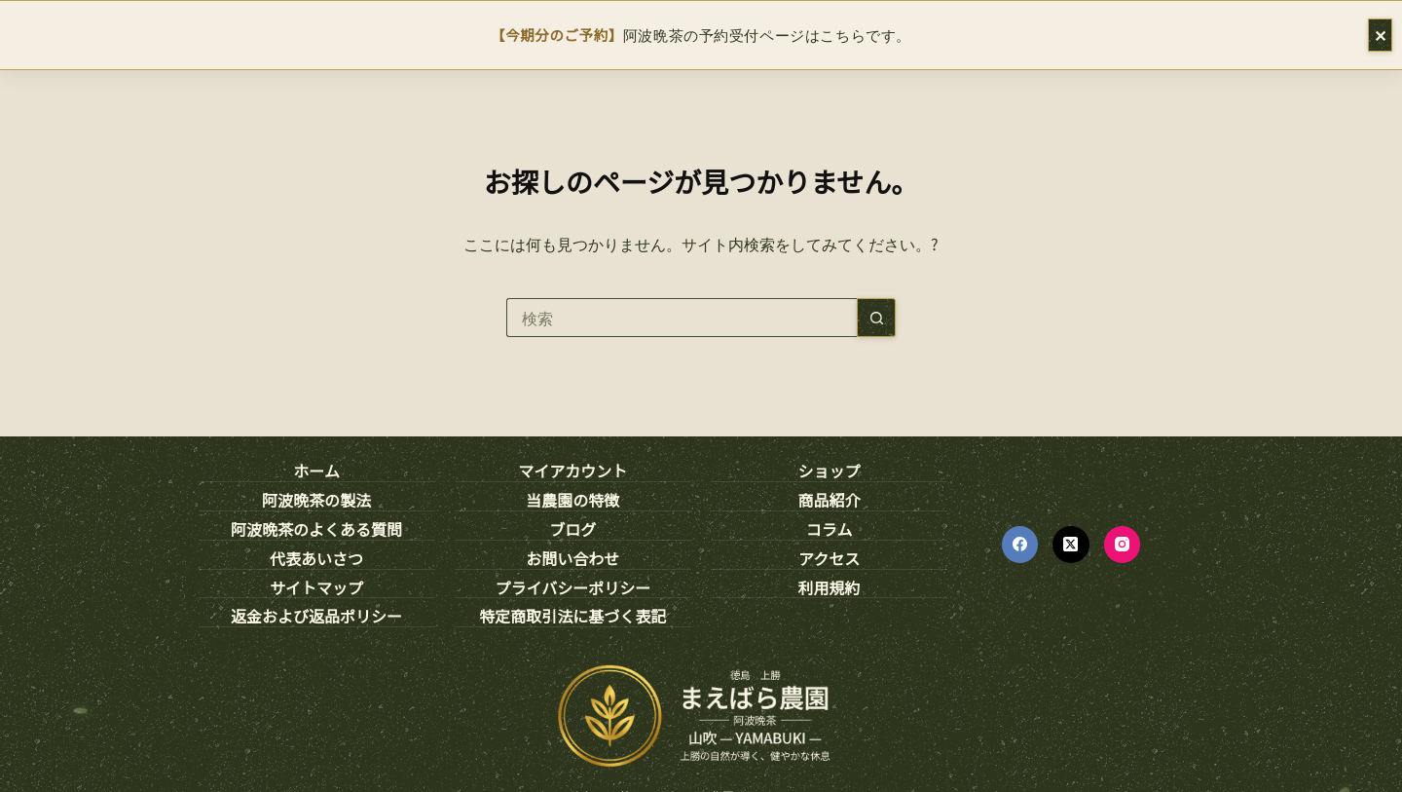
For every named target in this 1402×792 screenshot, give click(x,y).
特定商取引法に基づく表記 (572, 616)
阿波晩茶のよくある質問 (316, 530)
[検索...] (681, 317)
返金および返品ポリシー (316, 616)
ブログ (572, 530)
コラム (829, 530)
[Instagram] (1122, 544)
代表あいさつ (316, 559)
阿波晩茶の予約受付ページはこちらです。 (701, 34)
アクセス (829, 559)
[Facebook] (1020, 544)
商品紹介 (829, 500)
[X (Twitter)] (1070, 544)
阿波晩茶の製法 (316, 500)
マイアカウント (572, 471)
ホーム (316, 471)
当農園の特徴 (572, 500)
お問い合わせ (572, 559)
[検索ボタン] (876, 317)
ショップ (829, 471)
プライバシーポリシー (573, 588)
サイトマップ (316, 588)
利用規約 (829, 588)
